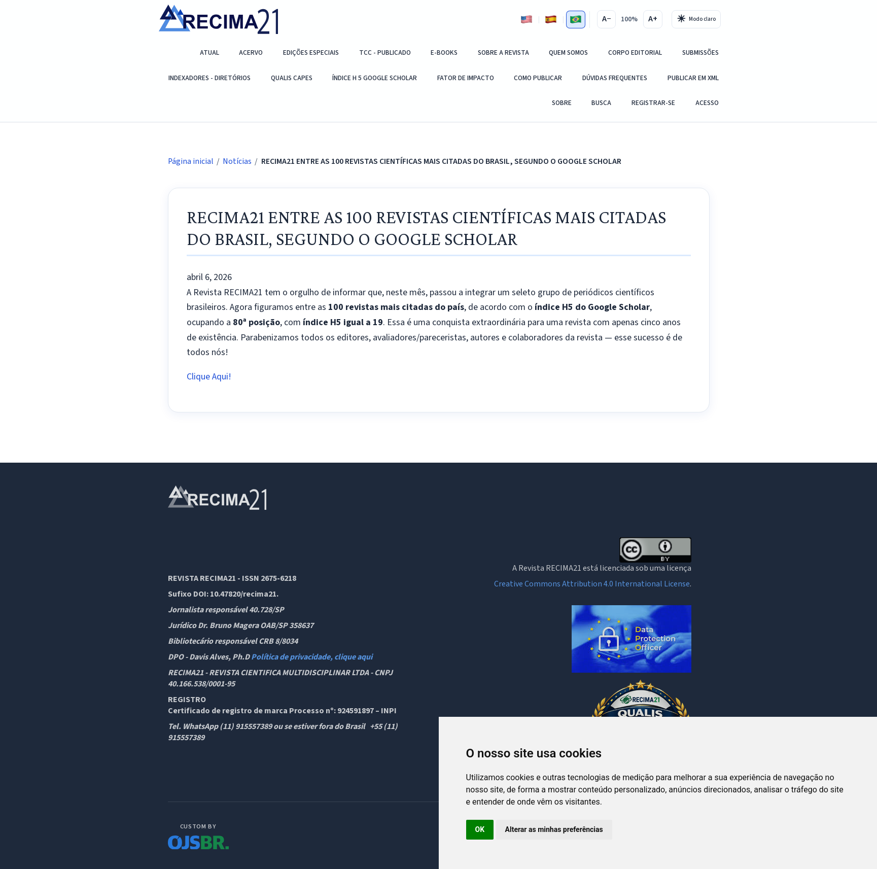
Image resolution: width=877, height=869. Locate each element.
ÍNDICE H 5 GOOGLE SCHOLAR (374, 78)
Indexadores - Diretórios (209, 78)
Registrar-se (653, 103)
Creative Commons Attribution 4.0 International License (592, 583)
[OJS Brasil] (198, 835)
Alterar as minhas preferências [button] (554, 829)
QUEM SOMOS (568, 52)
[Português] (576, 19)
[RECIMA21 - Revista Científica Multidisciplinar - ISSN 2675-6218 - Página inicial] (218, 19)
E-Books (444, 52)
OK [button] (480, 829)
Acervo (251, 52)
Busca (601, 103)
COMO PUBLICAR (538, 78)
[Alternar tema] (696, 19)
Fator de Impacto (465, 78)
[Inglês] (526, 19)
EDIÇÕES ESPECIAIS (311, 52)
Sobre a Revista (503, 52)
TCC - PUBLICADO (385, 52)
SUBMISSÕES (700, 52)
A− (606, 18)
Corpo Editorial (635, 52)
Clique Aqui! (209, 376)
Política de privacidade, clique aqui (311, 657)
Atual (209, 52)
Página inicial (191, 161)
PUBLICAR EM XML (693, 78)
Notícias (237, 161)
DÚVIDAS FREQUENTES (614, 78)
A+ (652, 18)
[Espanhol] (551, 19)
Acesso (707, 103)
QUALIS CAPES (291, 78)
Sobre (562, 103)
